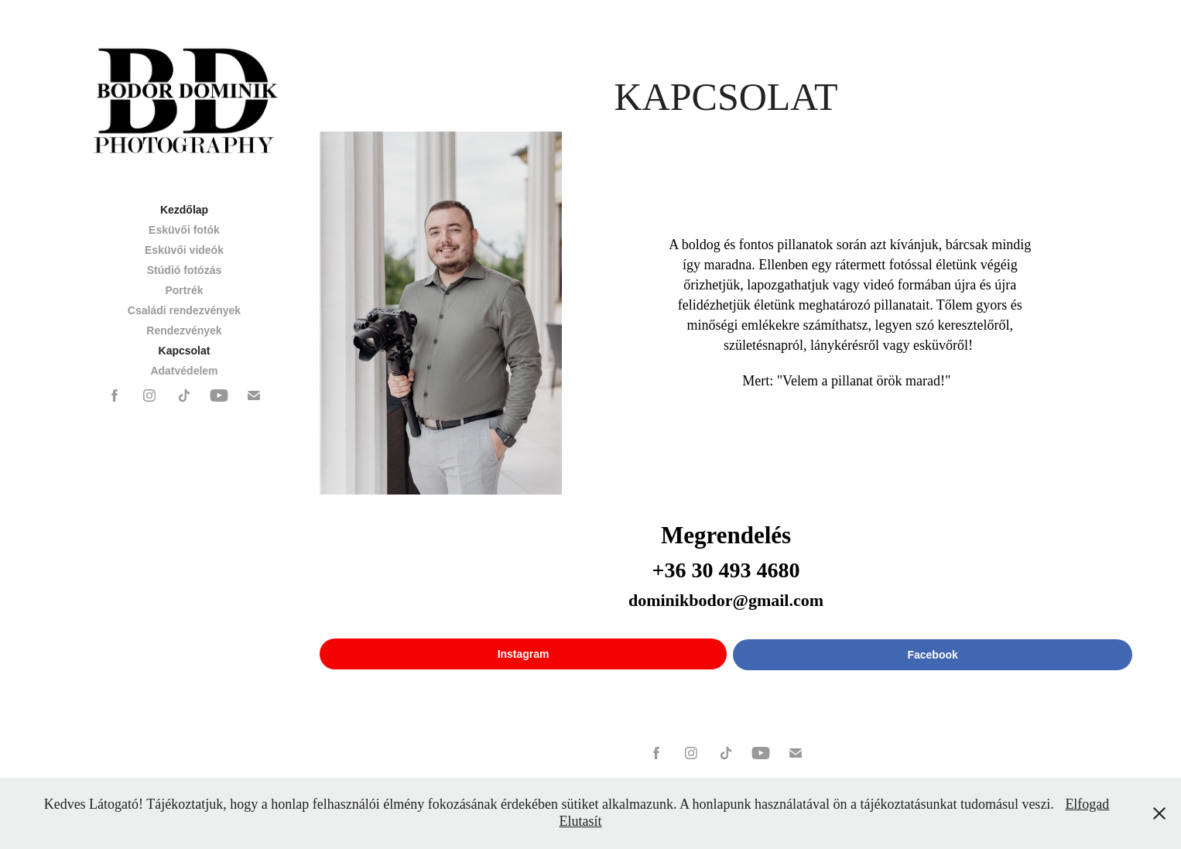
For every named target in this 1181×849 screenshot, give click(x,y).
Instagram (523, 654)
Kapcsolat (185, 350)
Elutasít (581, 821)
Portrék (184, 290)
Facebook (932, 655)
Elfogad (1087, 804)
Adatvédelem (183, 371)
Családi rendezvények (184, 310)
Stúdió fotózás (184, 270)
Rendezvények (183, 330)
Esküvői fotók (184, 230)
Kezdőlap (184, 210)
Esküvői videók (184, 250)
